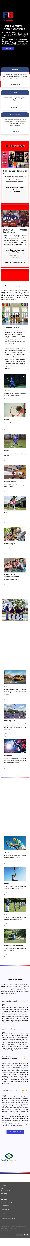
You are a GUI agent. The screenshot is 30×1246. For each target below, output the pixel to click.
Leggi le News (15, 107)
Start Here (8, 48)
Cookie (3, 1213)
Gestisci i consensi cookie (8, 1218)
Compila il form (5, 1194)
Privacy (3, 1216)
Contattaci (15, 132)
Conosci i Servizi (15, 84)
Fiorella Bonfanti (5, 1203)
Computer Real (14, 1230)
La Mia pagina (5, 1205)
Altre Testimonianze (15, 1132)
